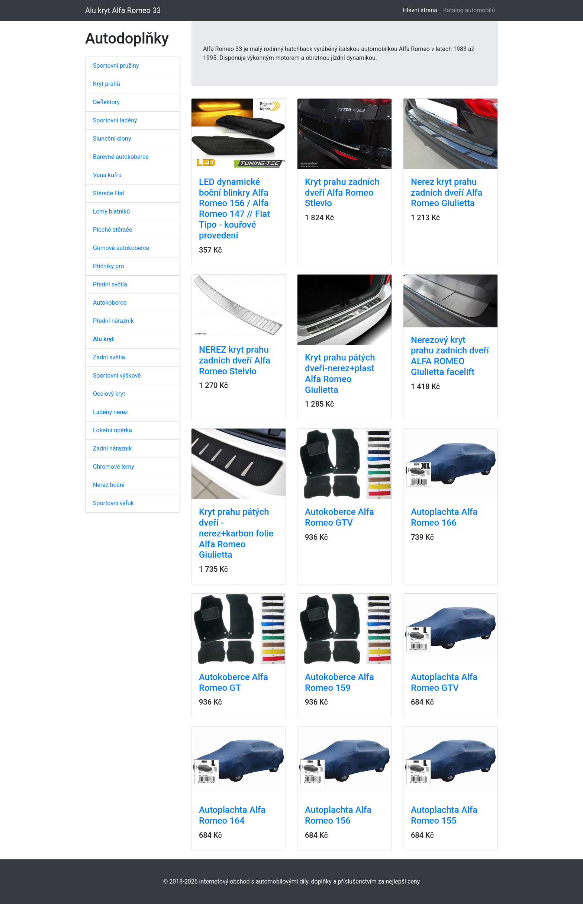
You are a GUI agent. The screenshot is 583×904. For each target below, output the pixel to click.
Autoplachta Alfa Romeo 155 (444, 815)
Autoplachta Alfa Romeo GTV (444, 682)
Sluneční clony (112, 138)
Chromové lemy (113, 466)
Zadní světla (109, 357)
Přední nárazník (113, 320)
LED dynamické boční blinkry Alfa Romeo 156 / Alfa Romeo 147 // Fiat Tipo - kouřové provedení (234, 209)
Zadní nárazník (112, 448)
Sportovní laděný (115, 120)
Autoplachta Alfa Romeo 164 (232, 815)
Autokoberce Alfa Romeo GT (233, 682)
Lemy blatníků (111, 211)
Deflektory (106, 102)
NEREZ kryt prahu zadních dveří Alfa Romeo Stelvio (234, 360)
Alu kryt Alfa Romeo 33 (123, 10)
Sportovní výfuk (113, 503)
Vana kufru (107, 175)
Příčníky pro (108, 266)
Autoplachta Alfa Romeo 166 (444, 517)
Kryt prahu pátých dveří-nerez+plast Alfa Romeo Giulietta (340, 373)
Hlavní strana (421, 10)
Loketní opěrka (112, 430)
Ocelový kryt (109, 393)
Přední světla (110, 284)
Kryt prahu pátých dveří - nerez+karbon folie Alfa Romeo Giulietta (236, 533)
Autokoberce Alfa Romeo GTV (339, 517)
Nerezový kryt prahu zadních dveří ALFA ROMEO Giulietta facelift (450, 356)
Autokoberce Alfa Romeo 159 (339, 682)
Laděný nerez (110, 412)
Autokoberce (109, 302)
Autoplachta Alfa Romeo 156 (338, 815)
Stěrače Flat (109, 193)
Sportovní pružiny (116, 65)
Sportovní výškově (117, 375)
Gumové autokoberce (121, 247)
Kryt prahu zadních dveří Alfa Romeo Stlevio (342, 193)
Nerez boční (109, 484)
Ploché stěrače (112, 229)
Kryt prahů (106, 83)
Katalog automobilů (469, 10)
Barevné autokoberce (121, 156)
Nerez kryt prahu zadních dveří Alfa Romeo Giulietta (446, 193)
